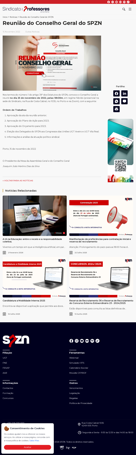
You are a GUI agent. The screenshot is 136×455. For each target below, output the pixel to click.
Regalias (73, 398)
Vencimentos (76, 388)
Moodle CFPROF (77, 373)
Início (5, 17)
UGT (5, 358)
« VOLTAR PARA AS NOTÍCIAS (18, 180)
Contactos (8, 388)
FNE (5, 363)
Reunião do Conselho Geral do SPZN (37, 17)
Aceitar (27, 447)
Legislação (74, 393)
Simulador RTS (76, 363)
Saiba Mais (34, 440)
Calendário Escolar (78, 368)
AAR (5, 373)
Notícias (13, 17)
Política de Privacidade (80, 403)
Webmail (73, 358)
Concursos (8, 398)
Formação (8, 393)
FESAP (6, 368)
